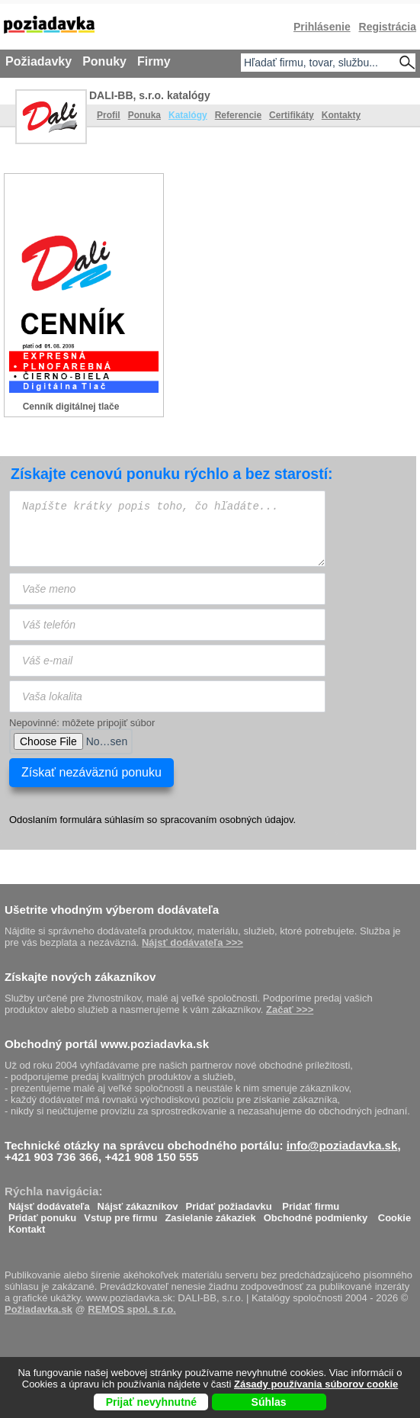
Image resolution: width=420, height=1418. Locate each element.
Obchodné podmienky (316, 1214)
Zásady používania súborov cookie (316, 1384)
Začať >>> (289, 1009)
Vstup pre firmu (120, 1214)
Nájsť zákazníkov (138, 1202)
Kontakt (26, 1225)
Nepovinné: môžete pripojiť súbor (82, 722)
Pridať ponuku (42, 1214)
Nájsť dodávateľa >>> (192, 942)
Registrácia (387, 27)
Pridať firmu (310, 1202)
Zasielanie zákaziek (210, 1214)
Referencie (238, 115)
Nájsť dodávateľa (49, 1202)
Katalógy (187, 115)
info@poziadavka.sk (342, 1145)
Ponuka (144, 115)
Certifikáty (291, 115)
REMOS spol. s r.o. (132, 1309)
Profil (108, 115)
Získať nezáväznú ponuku (91, 772)
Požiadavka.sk (38, 1309)
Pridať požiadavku (229, 1202)
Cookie (394, 1214)
